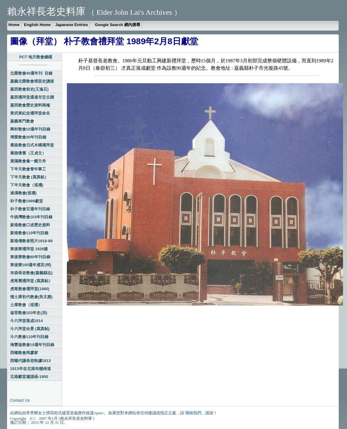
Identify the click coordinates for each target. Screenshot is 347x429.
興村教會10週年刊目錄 (30, 129)
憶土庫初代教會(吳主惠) (31, 296)
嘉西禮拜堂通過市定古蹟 (32, 97)
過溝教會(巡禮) (23, 193)
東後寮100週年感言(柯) (30, 265)
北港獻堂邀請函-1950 (29, 376)
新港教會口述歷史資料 (30, 225)
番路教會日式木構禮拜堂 (32, 145)
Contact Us (20, 400)
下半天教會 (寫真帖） (29, 177)
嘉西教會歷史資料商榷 (30, 105)
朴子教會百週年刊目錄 (30, 209)
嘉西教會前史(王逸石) (29, 89)
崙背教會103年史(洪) (28, 312)
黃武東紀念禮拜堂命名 (30, 113)
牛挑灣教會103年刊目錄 (31, 217)
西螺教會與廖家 (24, 352)
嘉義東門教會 (22, 121)
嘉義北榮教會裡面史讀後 (32, 81)
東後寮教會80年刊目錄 (30, 257)
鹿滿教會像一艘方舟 (28, 161)
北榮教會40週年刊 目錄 (31, 73)
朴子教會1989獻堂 (26, 201)
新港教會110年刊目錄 (29, 233)
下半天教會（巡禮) (26, 185)
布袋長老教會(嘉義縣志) (31, 273)
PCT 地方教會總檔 (35, 57)
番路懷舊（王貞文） (28, 153)
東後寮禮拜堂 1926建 (29, 249)
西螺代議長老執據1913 (30, 360)
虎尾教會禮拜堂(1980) (30, 289)
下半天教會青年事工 (28, 169)
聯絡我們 (193, 413)
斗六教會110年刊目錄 (29, 336)
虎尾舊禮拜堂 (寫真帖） (31, 281)
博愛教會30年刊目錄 (28, 137)
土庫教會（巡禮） (26, 304)
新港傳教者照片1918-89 (31, 241)
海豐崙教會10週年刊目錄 (32, 344)
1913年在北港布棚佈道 (30, 368)
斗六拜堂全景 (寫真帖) (30, 328)
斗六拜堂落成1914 (26, 320)
